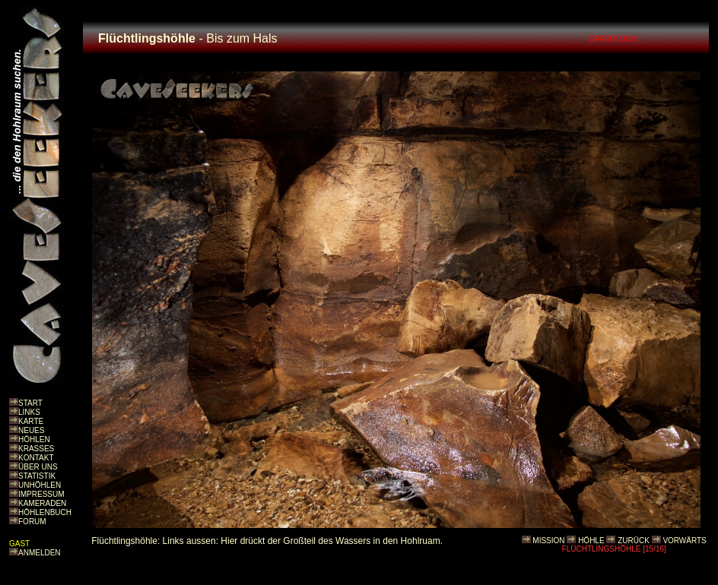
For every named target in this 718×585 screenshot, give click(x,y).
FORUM (32, 521)
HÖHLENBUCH (44, 512)
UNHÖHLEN (39, 485)
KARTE (30, 421)
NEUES (31, 430)
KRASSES (36, 448)
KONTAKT (35, 458)
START (30, 403)
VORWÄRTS (684, 540)
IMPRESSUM (41, 494)
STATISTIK (37, 476)
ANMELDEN (39, 553)
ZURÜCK (634, 540)
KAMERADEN (42, 503)
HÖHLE (591, 540)
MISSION (548, 540)
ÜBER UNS (38, 467)
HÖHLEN (34, 439)
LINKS (29, 412)
